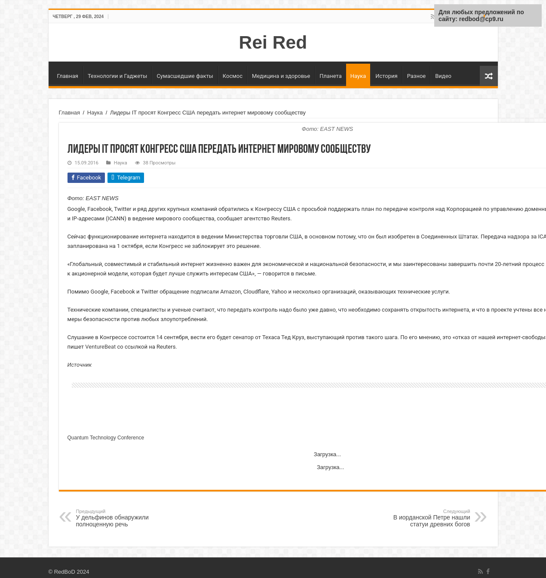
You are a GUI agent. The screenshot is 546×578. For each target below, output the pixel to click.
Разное (416, 76)
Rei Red (273, 42)
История (386, 76)
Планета (330, 76)
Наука (358, 76)
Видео (443, 76)
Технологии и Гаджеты (117, 76)
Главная (67, 76)
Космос (232, 76)
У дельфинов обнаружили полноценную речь (120, 518)
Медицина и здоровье (281, 76)
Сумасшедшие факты (184, 76)
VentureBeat (100, 346)
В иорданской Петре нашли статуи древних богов (426, 518)
